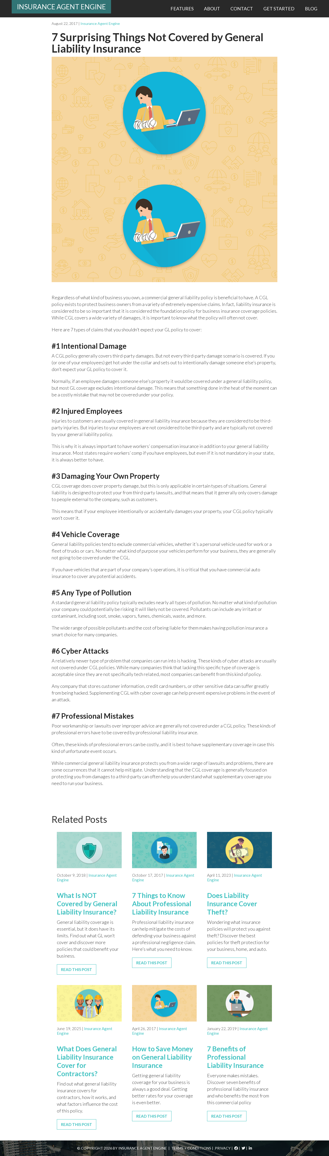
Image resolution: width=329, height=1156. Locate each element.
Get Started (278, 8)
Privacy (223, 1148)
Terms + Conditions (191, 1148)
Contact (241, 8)
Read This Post (76, 969)
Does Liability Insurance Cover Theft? (232, 903)
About (212, 8)
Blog (311, 8)
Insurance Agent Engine (61, 7)
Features (182, 8)
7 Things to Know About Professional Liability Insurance (161, 903)
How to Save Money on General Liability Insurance (162, 1057)
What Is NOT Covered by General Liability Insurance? (87, 903)
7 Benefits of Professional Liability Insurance (235, 1057)
